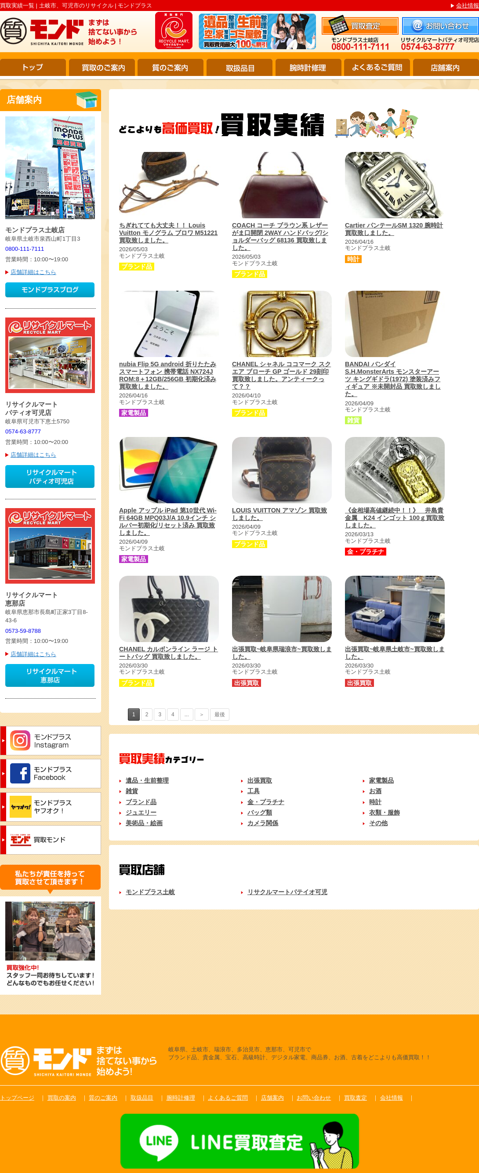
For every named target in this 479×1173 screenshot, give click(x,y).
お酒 (375, 790)
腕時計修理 (308, 67)
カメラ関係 (262, 823)
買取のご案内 (102, 67)
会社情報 (467, 5)
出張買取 (259, 780)
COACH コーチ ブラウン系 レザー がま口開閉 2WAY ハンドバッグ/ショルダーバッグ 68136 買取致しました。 (280, 236)
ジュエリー (141, 812)
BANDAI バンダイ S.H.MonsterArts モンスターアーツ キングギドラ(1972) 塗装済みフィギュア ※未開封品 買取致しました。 (393, 379)
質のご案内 (170, 67)
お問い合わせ (314, 1097)
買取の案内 (61, 1097)
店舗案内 (446, 67)
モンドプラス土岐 (150, 891)
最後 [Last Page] (219, 714)
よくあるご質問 (377, 67)
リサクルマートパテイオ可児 (287, 891)
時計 (375, 801)
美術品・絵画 (144, 823)
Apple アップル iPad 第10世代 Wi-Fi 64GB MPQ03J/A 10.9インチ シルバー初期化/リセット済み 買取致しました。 (168, 521)
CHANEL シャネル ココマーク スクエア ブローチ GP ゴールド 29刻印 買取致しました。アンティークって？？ (281, 375)
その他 (378, 823)
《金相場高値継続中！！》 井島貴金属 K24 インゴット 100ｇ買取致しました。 (394, 518)
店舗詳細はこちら (33, 272)
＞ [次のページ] (201, 714)
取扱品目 (239, 67)
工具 (253, 790)
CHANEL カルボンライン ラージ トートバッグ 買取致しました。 (168, 653)
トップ (33, 67)
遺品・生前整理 (147, 780)
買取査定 (355, 1097)
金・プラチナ (265, 801)
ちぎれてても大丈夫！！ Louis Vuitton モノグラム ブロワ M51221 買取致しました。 (168, 233)
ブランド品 (141, 801)
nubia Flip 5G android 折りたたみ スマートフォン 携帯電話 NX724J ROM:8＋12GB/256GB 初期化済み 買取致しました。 (167, 375)
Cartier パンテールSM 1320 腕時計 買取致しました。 (394, 229)
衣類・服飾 (384, 812)
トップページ (17, 1097)
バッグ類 (259, 812)
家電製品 (381, 780)
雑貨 (132, 790)
